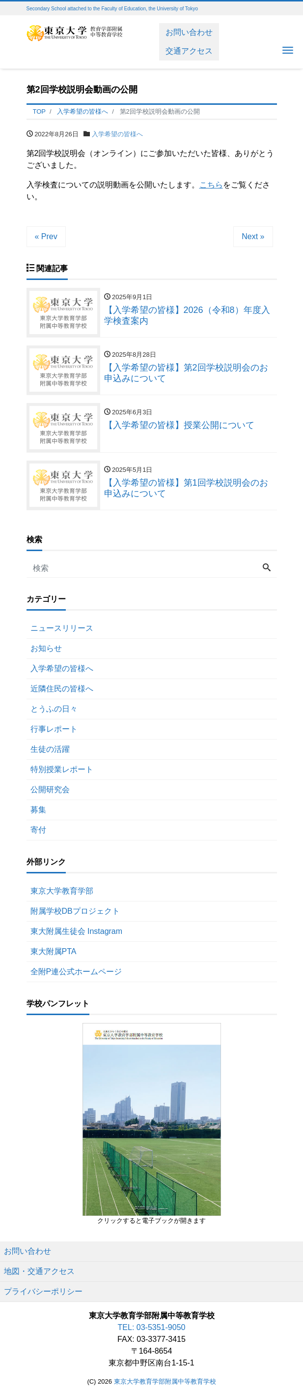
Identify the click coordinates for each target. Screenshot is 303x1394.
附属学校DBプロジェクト (75, 911)
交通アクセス (189, 51)
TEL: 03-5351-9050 (152, 1327)
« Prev (46, 236)
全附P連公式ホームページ (76, 971)
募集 (38, 809)
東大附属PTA (53, 951)
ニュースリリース (61, 628)
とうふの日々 (54, 709)
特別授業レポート (61, 769)
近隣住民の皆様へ (61, 688)
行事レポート (54, 729)
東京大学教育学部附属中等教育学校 (165, 1381)
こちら (211, 185)
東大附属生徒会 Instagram (76, 931)
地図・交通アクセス (39, 1271)
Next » (253, 236)
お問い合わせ (189, 32)
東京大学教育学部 (61, 891)
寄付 (38, 830)
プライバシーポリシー (43, 1291)
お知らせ (46, 648)
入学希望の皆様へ (117, 134)
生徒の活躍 (50, 749)
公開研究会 (50, 789)
